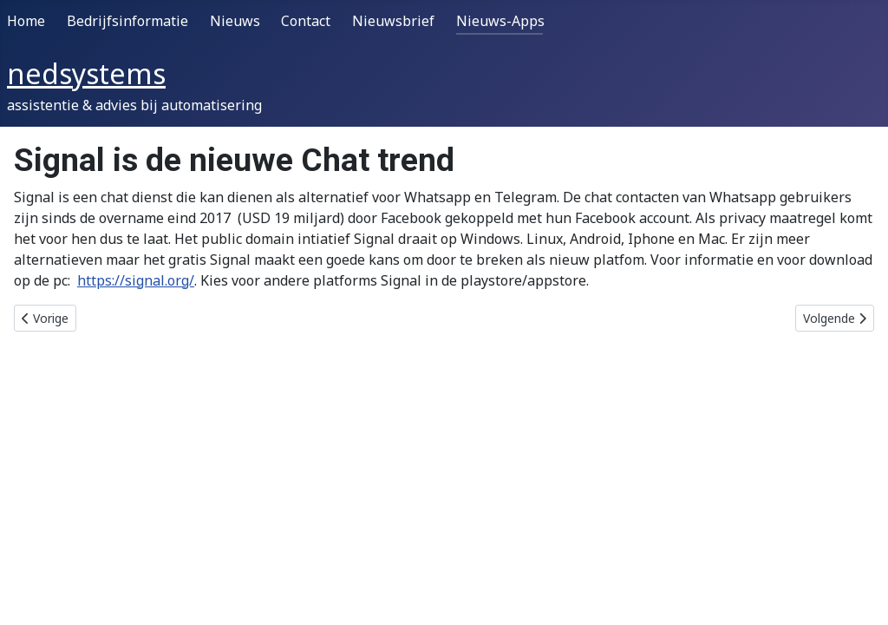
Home (26, 20)
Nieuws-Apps (500, 20)
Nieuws (235, 20)
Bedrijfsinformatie (127, 20)
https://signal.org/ (135, 280)
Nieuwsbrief (393, 20)
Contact (305, 20)
